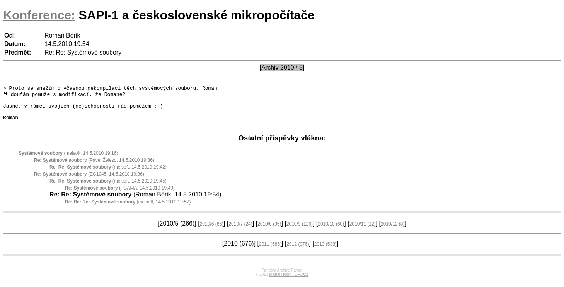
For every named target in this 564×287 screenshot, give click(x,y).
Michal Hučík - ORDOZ (288, 281)
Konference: (39, 15)
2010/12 (392, 230)
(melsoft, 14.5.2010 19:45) (108, 187)
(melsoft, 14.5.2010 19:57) (128, 208)
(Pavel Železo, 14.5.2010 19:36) (94, 166)
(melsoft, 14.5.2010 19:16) (68, 159)
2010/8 (269, 230)
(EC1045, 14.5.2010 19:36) (89, 180)
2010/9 (299, 230)
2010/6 (211, 230)
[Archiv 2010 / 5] (282, 67)
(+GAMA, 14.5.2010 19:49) (120, 194)
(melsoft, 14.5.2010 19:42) (108, 173)
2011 (270, 250)
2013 (325, 250)
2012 (297, 250)
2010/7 (240, 230)
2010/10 (331, 230)
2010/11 (362, 230)
